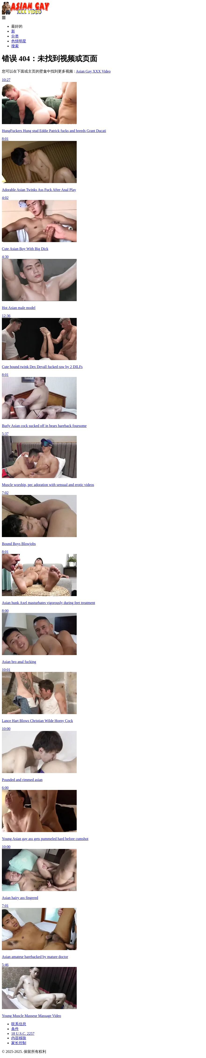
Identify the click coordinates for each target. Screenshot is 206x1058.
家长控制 (18, 1043)
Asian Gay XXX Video (93, 71)
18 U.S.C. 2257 (22, 1034)
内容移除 (18, 1038)
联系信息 (18, 1024)
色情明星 (18, 41)
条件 (15, 1029)
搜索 (15, 46)
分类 (15, 36)
